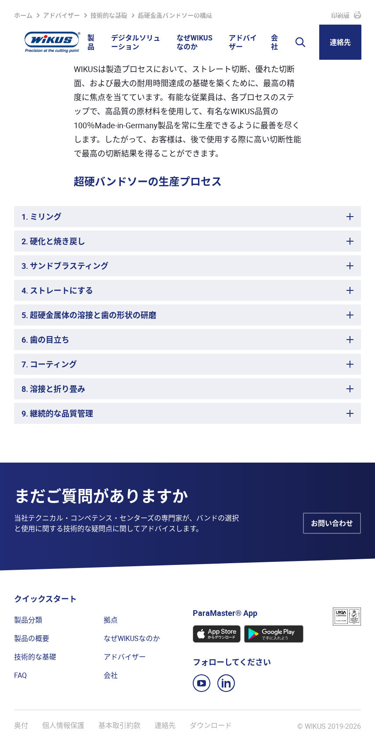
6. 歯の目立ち (45, 339)
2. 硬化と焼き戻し (53, 241)
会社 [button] (274, 42)
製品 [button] (90, 42)
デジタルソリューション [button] (135, 42)
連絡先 (340, 42)
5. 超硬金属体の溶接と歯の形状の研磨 (89, 315)
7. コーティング (49, 364)
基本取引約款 (119, 725)
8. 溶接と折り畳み (53, 389)
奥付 (21, 725)
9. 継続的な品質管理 (57, 413)
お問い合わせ (332, 523)
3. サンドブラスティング (65, 266)
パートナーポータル (203, 12)
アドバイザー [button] (243, 42)
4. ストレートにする (57, 290)
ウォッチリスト (138, 12)
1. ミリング (41, 216)
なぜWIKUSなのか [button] (195, 42)
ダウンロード (211, 725)
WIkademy (256, 12)
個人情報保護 (63, 725)
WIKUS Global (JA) (332, 12)
